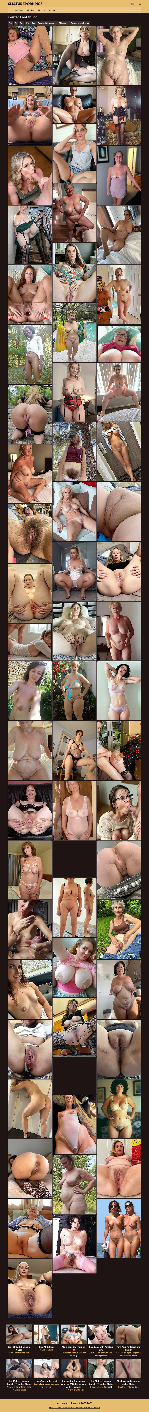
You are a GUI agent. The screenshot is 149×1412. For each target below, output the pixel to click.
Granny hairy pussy (46, 23)
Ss (16, 23)
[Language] (133, 3)
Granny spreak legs (80, 23)
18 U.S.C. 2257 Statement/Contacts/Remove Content (74, 1407)
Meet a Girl (35, 10)
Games (51, 10)
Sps (21, 23)
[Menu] (140, 3)
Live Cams (18, 10)
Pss (10, 23)
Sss (33, 23)
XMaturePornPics (25, 3)
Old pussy (63, 23)
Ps (27, 23)
